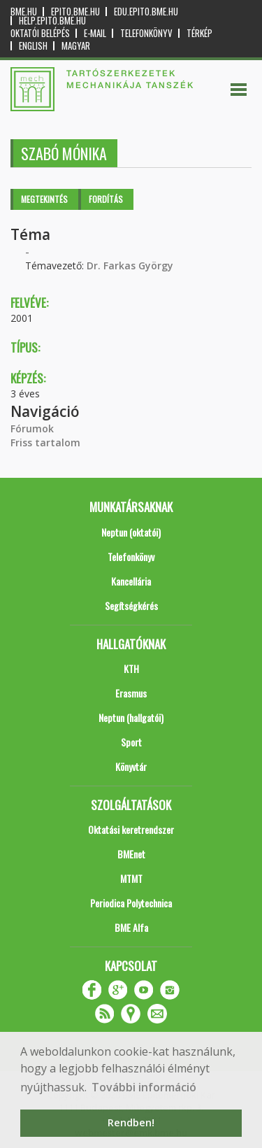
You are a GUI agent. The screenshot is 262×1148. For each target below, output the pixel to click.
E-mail (95, 33)
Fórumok (32, 428)
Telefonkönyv (146, 33)
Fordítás (106, 199)
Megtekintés (44, 199)
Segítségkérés (131, 605)
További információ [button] (144, 1087)
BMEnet (131, 853)
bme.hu (23, 11)
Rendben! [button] (131, 1122)
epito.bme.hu (75, 11)
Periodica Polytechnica (131, 902)
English (33, 45)
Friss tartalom (45, 442)
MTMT (131, 878)
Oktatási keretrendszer (131, 829)
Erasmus (131, 693)
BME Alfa (131, 927)
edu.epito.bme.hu (146, 11)
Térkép (199, 33)
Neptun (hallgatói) (131, 717)
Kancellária (131, 581)
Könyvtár (131, 766)
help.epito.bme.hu (52, 20)
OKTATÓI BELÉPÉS (40, 33)
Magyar (75, 45)
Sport (131, 742)
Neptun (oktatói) (131, 532)
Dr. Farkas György (130, 265)
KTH (131, 668)
